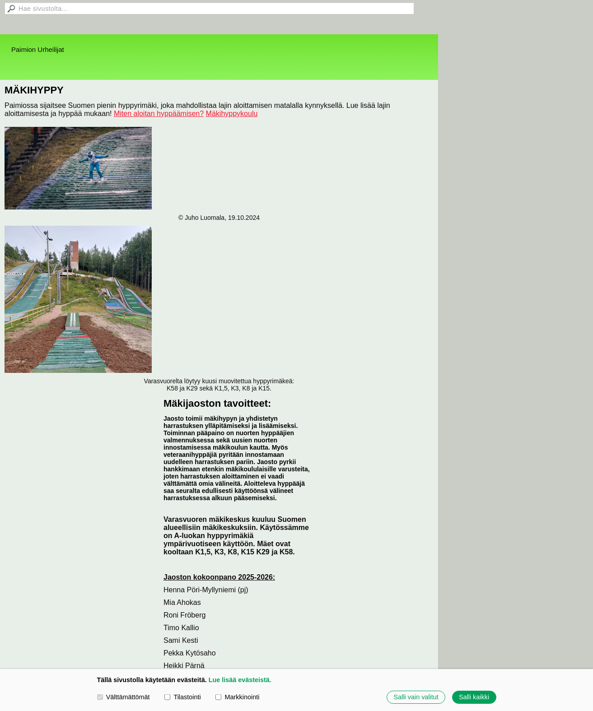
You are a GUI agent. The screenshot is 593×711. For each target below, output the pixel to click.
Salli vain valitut (416, 697)
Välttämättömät (123, 697)
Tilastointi (182, 697)
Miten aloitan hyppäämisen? (159, 113)
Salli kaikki (474, 697)
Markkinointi (237, 697)
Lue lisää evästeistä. (240, 679)
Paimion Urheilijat (37, 49)
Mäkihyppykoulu (232, 113)
